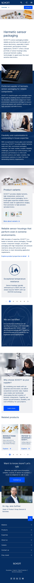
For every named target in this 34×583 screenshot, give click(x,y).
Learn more (11, 408)
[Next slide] (28, 301)
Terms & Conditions (17, 572)
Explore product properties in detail (15, 256)
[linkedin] (17, 578)
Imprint (15, 570)
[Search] (21, 2)
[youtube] (23, 578)
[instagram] (14, 578)
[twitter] (20, 578)
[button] (17, 524)
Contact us (28, 7)
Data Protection (22, 570)
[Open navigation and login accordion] (26, 2)
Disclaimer (9, 570)
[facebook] (11, 578)
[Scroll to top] (30, 518)
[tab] (9, 301)
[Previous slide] (6, 301)
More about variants (12, 221)
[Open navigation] (31, 2)
